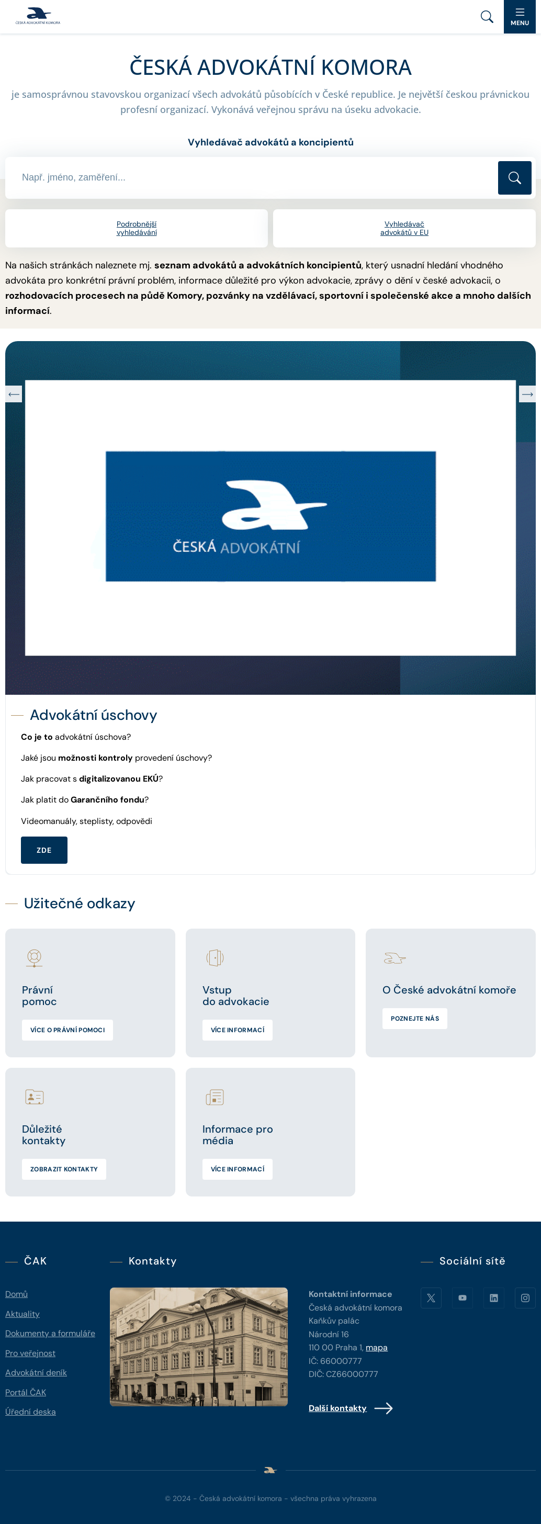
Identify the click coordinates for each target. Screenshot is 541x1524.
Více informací (237, 1030)
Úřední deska (30, 1411)
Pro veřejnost (30, 1353)
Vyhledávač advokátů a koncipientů (271, 142)
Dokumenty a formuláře (50, 1333)
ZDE (44, 850)
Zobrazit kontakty (64, 1169)
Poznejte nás (415, 1018)
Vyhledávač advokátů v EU (404, 228)
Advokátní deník (36, 1372)
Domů (16, 1294)
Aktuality (22, 1313)
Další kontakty (351, 1408)
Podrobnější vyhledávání (137, 228)
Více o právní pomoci (67, 1030)
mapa (377, 1347)
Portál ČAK (25, 1392)
